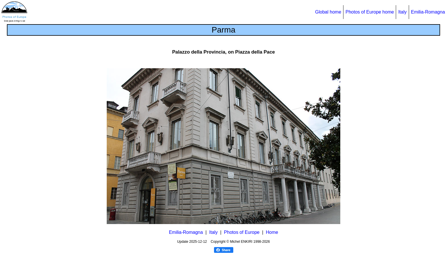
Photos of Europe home (369, 12)
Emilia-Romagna (428, 12)
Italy (402, 12)
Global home (328, 12)
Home (272, 232)
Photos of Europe (242, 232)
